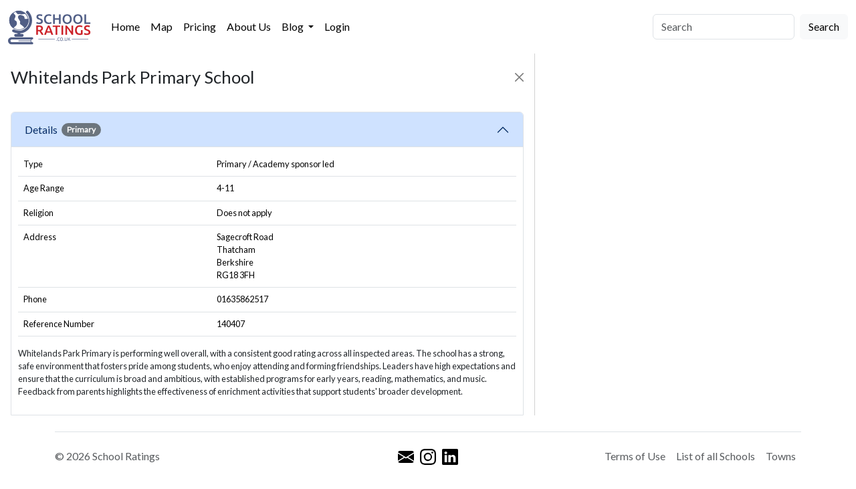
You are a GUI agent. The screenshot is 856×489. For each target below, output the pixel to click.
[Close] (519, 77)
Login (337, 26)
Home (125, 26)
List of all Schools (715, 456)
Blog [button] (294, 26)
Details (63, 129)
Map (161, 26)
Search (824, 26)
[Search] (723, 26)
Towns (781, 456)
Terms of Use (635, 456)
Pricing (199, 26)
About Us (249, 26)
